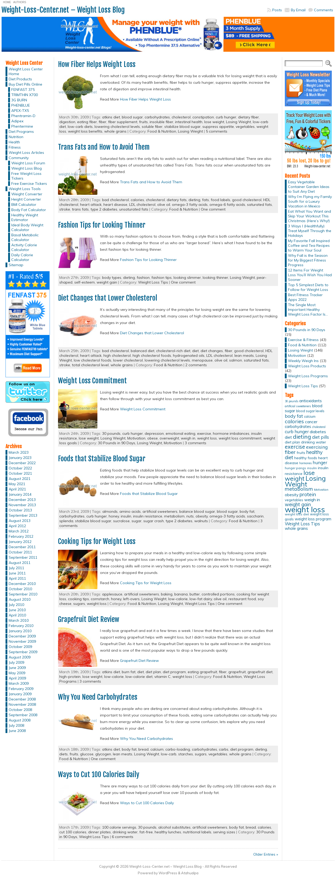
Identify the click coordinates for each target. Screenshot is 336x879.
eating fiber (87, 121)
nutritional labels (197, 832)
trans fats (80, 209)
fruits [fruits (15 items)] (301, 453)
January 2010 (20, 631)
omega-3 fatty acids (190, 204)
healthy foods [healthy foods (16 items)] (305, 458)
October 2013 (20, 510)
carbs (223, 749)
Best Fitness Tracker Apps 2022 (305, 297)
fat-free (146, 832)
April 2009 (17, 678)
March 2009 (19, 683)
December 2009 (22, 636)
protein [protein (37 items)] (308, 494)
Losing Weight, (150, 443)
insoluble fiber (161, 121)
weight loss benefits (85, 131)
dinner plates (99, 832)
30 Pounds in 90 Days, (117, 443)
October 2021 (20, 473)
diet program (174, 671)
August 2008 (19, 720)
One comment (213, 209)
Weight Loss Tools (25, 188)
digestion (67, 121)
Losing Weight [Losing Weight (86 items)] (305, 481)
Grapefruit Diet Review (88, 619)
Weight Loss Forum (28, 163)
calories (137, 199)
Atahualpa (189, 873)
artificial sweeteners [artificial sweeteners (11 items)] (298, 406)
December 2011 (22, 547)
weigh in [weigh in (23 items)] (312, 499)
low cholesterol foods (92, 360)
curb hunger (226, 117)
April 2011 (17, 578)
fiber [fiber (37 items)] (290, 452)
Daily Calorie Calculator (22, 257)
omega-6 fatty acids (227, 204)
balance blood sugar (197, 511)
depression (154, 433)
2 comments (196, 365)
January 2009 (20, 694)
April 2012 (17, 526)
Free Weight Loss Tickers (26, 176)
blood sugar (132, 117)
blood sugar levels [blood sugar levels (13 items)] (310, 411)
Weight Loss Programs (308, 376)
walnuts (201, 521)
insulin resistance (147, 516)
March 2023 (19, 452)
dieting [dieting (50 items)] (302, 436)
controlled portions (218, 594)
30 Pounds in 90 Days (306, 329)
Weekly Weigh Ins (303, 360)
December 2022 (22, 463)
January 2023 (20, 457)
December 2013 (22, 499)
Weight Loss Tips (153, 282)
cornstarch (100, 599)
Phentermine (22, 126)
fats (205, 199)
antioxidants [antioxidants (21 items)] (310, 400)
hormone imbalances (231, 433)
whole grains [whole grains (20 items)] (296, 528)
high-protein (70, 676)
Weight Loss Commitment (92, 380)
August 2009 (19, 657)
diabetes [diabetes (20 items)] (318, 431)
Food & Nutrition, (163, 131)
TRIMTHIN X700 (24, 94)
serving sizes (224, 832)
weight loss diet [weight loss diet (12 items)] (297, 514)
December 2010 (22, 583)
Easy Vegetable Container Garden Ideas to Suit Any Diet (308, 187)
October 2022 (20, 468)
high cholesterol (117, 355)
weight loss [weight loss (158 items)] (305, 509)
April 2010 (17, 615)
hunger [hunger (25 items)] (320, 462)
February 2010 (21, 625)
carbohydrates (157, 117)
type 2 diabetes (104, 209)
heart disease (115, 204)
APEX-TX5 (20, 110)
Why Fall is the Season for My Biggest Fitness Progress (308, 260)
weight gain (107, 282)
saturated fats (259, 204)
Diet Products (20, 79)
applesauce (112, 594)
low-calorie (178, 599)
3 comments (195, 443)
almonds (110, 511)
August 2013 (19, 520)
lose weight (214, 121)
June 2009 (17, 667)
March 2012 (19, 531)
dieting (194, 199)
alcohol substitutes (174, 827)
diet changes (212, 350)
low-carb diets (80, 126)
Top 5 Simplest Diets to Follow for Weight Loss (308, 287)
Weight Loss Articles (26, 152)
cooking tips (78, 599)
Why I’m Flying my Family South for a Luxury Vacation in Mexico (310, 201)
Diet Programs (21, 131)
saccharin (255, 516)
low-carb (168, 754)
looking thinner (215, 277)
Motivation (136, 438)
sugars (79, 603)
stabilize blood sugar (182, 126)
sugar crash (153, 521)
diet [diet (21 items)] (288, 437)
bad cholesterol (115, 199)
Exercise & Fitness (303, 339)
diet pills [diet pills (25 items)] (320, 437)
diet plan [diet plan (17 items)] (292, 442)
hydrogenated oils (188, 355)
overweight (169, 438)
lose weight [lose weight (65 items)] (300, 475)
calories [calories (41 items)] (294, 421)
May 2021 (17, 484)
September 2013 (23, 515)
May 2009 (17, 673)
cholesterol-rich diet (173, 350)
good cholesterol (246, 199)
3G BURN (19, 100)
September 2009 (23, 652)
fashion (143, 277)
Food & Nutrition (183, 209)
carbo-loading (177, 749)
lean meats (244, 355)
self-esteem (84, 282)
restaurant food (242, 599)
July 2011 (16, 568)
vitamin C (162, 676)
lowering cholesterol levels (117, 126)
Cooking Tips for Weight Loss (96, 541)
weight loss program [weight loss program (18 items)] (313, 518)
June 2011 (17, 573)
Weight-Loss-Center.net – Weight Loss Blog (63, 9)
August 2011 (19, 562)
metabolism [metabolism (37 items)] (299, 489)
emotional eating (180, 433)
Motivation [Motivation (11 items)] (321, 489)
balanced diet (142, 350)
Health (14, 142)
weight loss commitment (240, 438)
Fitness (15, 147)
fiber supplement (122, 121)
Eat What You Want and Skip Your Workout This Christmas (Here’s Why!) (309, 216)
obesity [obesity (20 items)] (291, 494)
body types (111, 277)
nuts (190, 516)
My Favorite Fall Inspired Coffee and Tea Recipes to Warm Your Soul (309, 245)
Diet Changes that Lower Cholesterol (107, 298)
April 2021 (17, 489)
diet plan (153, 671)
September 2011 (23, 557)
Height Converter (26, 199)
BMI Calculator (23, 204)
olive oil (163, 204)
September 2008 (23, 715)
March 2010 (19, 620)
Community (19, 157)
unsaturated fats (133, 209)
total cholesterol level (90, 365)
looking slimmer (187, 277)
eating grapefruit (202, 671)
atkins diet (111, 117)
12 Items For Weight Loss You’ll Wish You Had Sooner (310, 275)
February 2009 (21, 688)
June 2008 (17, 730)
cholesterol (181, 117)
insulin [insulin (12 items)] (312, 468)
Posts (277, 10)
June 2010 (17, 610)
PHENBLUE (20, 105)
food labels (220, 199)
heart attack (91, 204)
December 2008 (22, 699)
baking (166, 594)
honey (114, 516)
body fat (247, 511)
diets (63, 754)
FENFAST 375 (23, 89)
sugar (136, 521)
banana (181, 594)
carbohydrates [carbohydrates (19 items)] (298, 426)
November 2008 (22, 704)
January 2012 (20, 541)
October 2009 (20, 646)
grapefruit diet (260, 671)
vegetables (245, 126)
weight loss (207, 438)
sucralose (121, 521)
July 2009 (16, 662)
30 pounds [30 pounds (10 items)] (291, 401)
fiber (102, 121)
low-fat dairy (201, 599)
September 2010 (23, 594)
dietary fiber (248, 117)
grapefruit (237, 671)
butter (195, 594)
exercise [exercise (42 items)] (295, 446)
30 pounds (111, 433)
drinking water (125, 832)
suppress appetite (218, 126)
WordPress (168, 873)
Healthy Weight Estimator (24, 217)
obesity (202, 516)
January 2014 (20, 494)
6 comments (122, 836)
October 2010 (20, 589)
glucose (86, 754)
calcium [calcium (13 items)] (310, 416)
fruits (143, 121)
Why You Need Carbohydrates (97, 697)
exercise (204, 433)
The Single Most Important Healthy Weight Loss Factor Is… (308, 309)
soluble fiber (152, 126)
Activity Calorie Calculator (24, 247)
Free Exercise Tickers (29, 183)
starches (185, 754)
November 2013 (22, 505)
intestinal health (188, 121)
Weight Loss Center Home (26, 71)
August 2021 (19, 478)
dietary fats (177, 199)
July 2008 (16, 725)
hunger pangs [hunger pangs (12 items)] (295, 468)
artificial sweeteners (160, 511)
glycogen (103, 754)
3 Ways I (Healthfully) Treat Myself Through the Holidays (309, 231)
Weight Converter (26, 194)
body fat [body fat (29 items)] (294, 416)
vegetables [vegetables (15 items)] (294, 500)
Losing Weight (238, 121)
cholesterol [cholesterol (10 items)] (319, 427)
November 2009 (22, 641)
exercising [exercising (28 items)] (317, 447)
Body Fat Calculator (28, 209)
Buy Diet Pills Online (25, 84)
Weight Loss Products (307, 366)
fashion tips (161, 277)
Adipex (17, 121)
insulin (126, 516)
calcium (157, 749)
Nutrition (16, 136)
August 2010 (19, 599)
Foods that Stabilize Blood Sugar (101, 458)
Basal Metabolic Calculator (25, 237)
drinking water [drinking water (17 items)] (313, 442)
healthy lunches (168, 832)
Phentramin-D (23, 115)
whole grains (115, 131)
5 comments (216, 131)
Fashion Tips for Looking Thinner (101, 225)
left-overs (131, 599)
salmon (235, 360)
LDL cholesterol (142, 204)
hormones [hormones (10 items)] (305, 463)
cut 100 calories (72, 832)
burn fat (128, 671)
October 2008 (20, 709)
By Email (298, 10)
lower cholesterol (128, 360)
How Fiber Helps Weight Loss (96, 64)
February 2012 (21, 536)
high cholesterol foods (152, 355)
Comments (323, 10)
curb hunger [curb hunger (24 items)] (297, 431)
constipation (203, 117)
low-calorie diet (139, 676)
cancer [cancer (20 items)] (311, 421)
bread (143, 749)
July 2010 (16, 604)
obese (152, 438)
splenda (66, 521)
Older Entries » (265, 854)
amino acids (130, 511)
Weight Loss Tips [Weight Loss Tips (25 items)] (302, 523)
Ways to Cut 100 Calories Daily (98, 774)
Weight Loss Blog (26, 168)
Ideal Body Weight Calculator (27, 227)
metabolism (174, 516)
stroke (64, 209)
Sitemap (16, 265)
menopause (202, 360)
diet (195, 350)
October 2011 (20, 552)
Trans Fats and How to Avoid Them (104, 147)
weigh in (188, 438)
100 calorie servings (119, 827)
